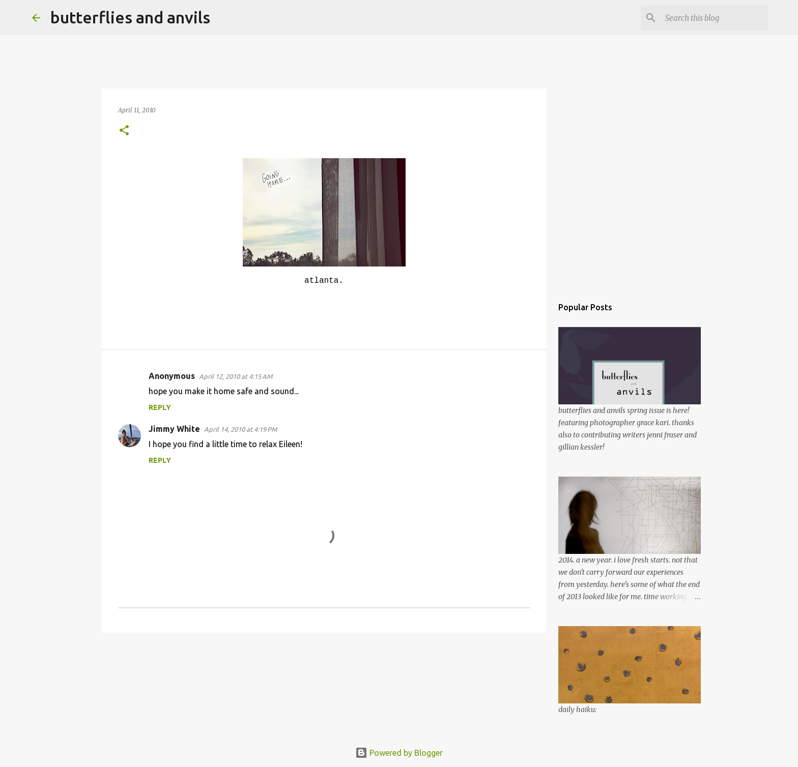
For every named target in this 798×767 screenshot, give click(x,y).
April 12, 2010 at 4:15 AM (235, 376)
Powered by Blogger (399, 752)
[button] (124, 131)
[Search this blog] (714, 18)
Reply (160, 407)
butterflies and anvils (130, 17)
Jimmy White (174, 428)
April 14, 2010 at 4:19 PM (240, 429)
